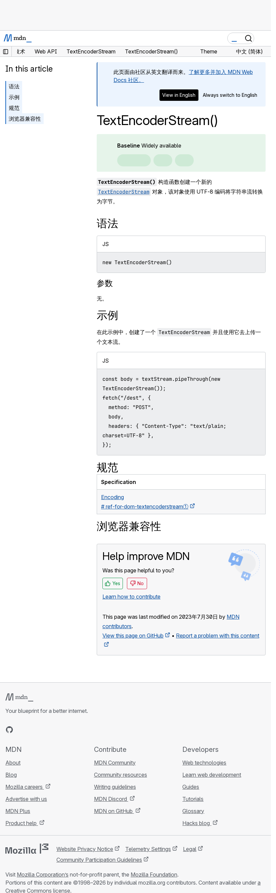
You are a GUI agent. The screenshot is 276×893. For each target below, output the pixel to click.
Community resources (120, 774)
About (12, 762)
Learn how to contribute (131, 596)
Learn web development (211, 774)
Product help (21, 823)
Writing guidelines (115, 786)
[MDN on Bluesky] (21, 730)
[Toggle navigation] (263, 38)
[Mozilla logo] (26, 849)
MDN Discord (111, 799)
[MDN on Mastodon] (46, 730)
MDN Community (115, 762)
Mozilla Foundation (154, 874)
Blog (11, 774)
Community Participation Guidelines (99, 859)
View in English (178, 95)
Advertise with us (26, 799)
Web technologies (204, 762)
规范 (14, 108)
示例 (14, 97)
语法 (14, 86)
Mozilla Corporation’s (42, 874)
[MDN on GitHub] (9, 730)
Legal (189, 849)
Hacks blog (196, 823)
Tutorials (192, 799)
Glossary (193, 811)
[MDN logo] (19, 697)
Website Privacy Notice (84, 849)
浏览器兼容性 (25, 118)
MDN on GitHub (114, 811)
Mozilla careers (24, 786)
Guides (190, 786)
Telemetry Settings (148, 849)
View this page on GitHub (133, 635)
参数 (105, 283)
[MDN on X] (34, 730)
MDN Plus (17, 811)
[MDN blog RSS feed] (58, 730)
